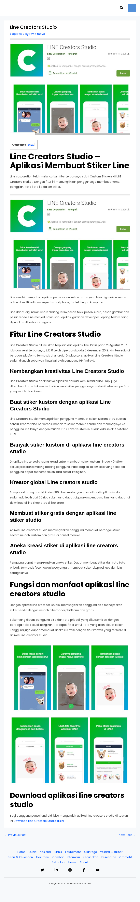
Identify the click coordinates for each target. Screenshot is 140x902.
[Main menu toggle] (132, 8)
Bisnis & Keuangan (20, 857)
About (84, 862)
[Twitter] (42, 870)
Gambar (58, 857)
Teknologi (58, 862)
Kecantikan (90, 857)
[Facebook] (84, 870)
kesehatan (108, 857)
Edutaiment (73, 852)
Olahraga (90, 852)
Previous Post (15, 835)
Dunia (33, 852)
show (31, 144)
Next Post (127, 835)
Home (21, 852)
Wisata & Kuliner (111, 852)
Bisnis (58, 852)
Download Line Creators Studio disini (39, 821)
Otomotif (125, 857)
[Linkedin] (56, 870)
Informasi (73, 857)
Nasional (45, 852)
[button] (122, 8)
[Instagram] (70, 870)
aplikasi (17, 34)
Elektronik (42, 857)
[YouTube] (97, 870)
